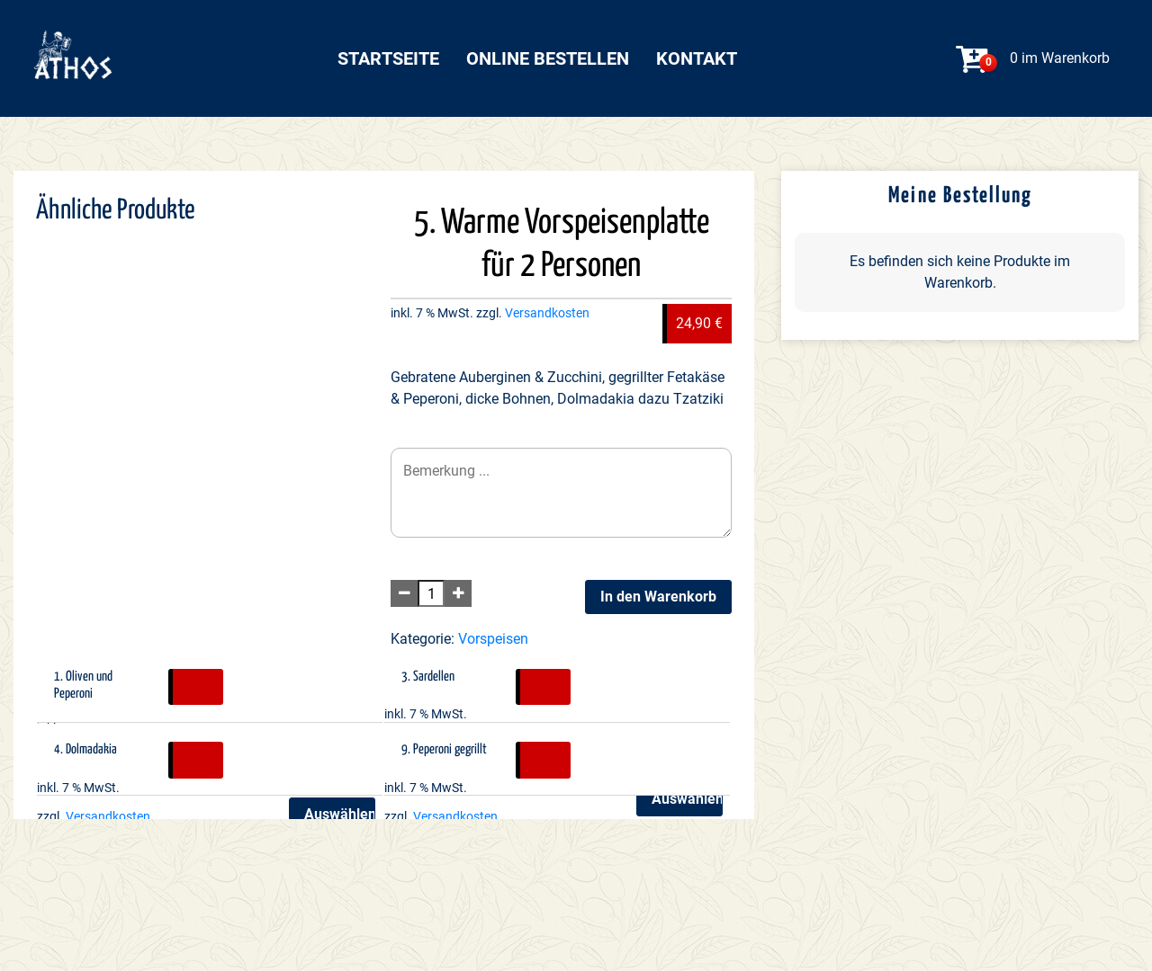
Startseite (388, 58)
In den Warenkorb (658, 596)
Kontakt (696, 58)
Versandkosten (547, 313)
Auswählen (687, 798)
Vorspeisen (493, 638)
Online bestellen (547, 58)
